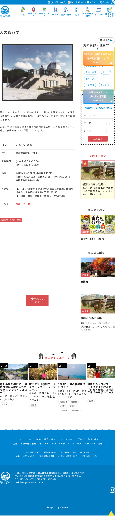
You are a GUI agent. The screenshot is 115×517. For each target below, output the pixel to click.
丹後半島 (90, 84)
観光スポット (51, 441)
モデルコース (67, 441)
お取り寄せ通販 (28, 445)
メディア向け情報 (93, 445)
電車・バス (91, 78)
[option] (37, 72)
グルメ (81, 441)
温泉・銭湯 (91, 72)
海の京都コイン (77, 2)
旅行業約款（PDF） (69, 453)
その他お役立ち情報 (46, 457)
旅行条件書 (84, 453)
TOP (18, 441)
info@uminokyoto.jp (31, 483)
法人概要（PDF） (33, 453)
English (105, 2)
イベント (43, 445)
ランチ (103, 84)
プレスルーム (57, 2)
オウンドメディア (60, 445)
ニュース (28, 441)
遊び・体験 (93, 441)
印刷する (106, 40)
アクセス (92, 2)
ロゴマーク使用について (25, 457)
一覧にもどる (37, 300)
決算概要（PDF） (50, 453)
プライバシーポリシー (91, 457)
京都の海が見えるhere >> (98, 96)
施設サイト (23, 204)
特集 (38, 441)
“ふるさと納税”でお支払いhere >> (98, 58)
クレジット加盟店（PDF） (68, 457)
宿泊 (15, 445)
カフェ (106, 72)
